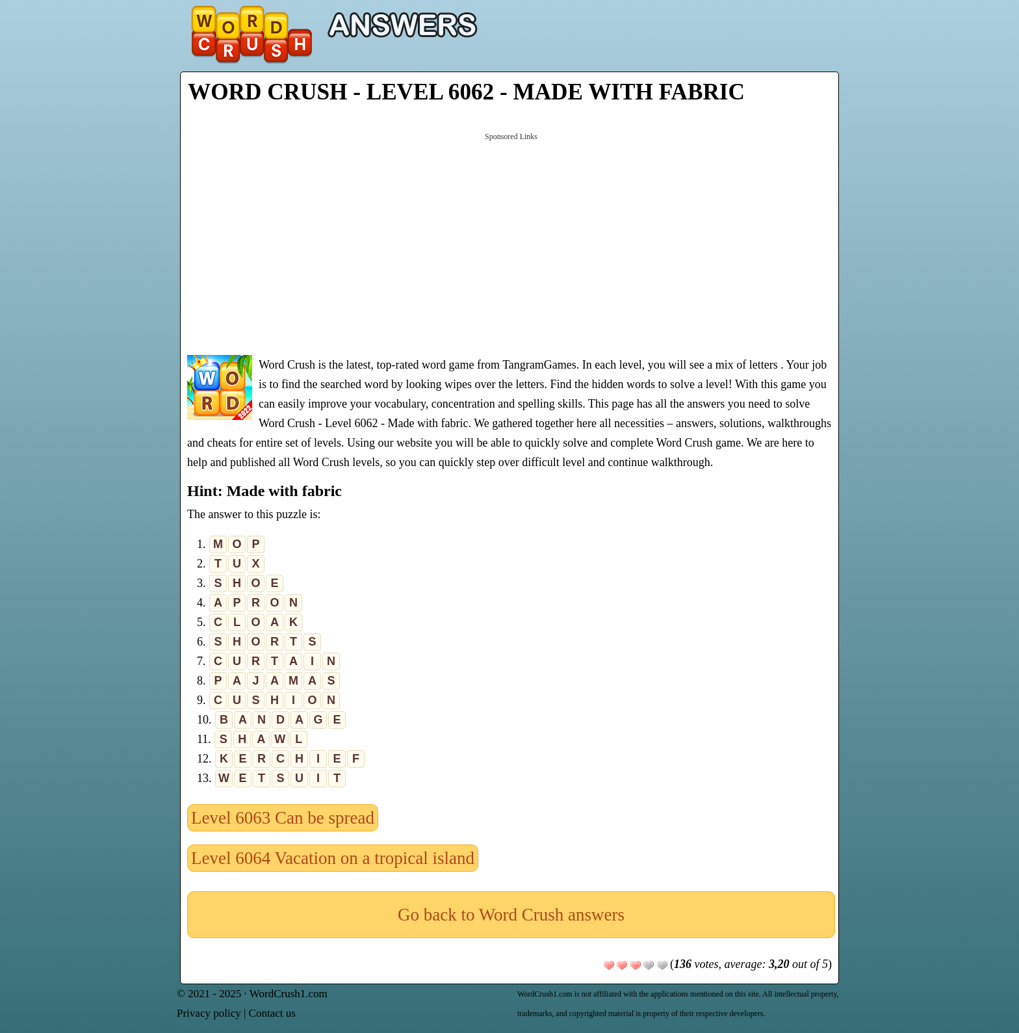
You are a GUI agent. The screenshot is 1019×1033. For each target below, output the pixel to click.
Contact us (272, 1013)
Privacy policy (209, 1013)
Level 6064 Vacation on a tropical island (332, 858)
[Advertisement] (511, 242)
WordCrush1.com (289, 993)
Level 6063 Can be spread (282, 818)
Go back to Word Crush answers (511, 914)
